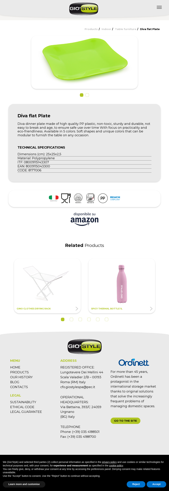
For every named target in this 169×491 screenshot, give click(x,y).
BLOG (14, 382)
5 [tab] (98, 319)
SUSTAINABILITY (23, 402)
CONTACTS (19, 387)
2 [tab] (71, 319)
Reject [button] (136, 484)
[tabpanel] (47, 286)
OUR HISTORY (21, 377)
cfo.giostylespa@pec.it (77, 387)
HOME (15, 367)
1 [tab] (62, 319)
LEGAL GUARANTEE (26, 412)
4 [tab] (89, 319)
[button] (81, 95)
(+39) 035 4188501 (86, 432)
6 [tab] (106, 319)
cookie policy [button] (116, 465)
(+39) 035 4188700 (81, 437)
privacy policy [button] (109, 462)
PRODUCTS (19, 372)
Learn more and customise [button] (24, 484)
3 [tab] (80, 319)
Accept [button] (156, 484)
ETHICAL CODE (22, 407)
